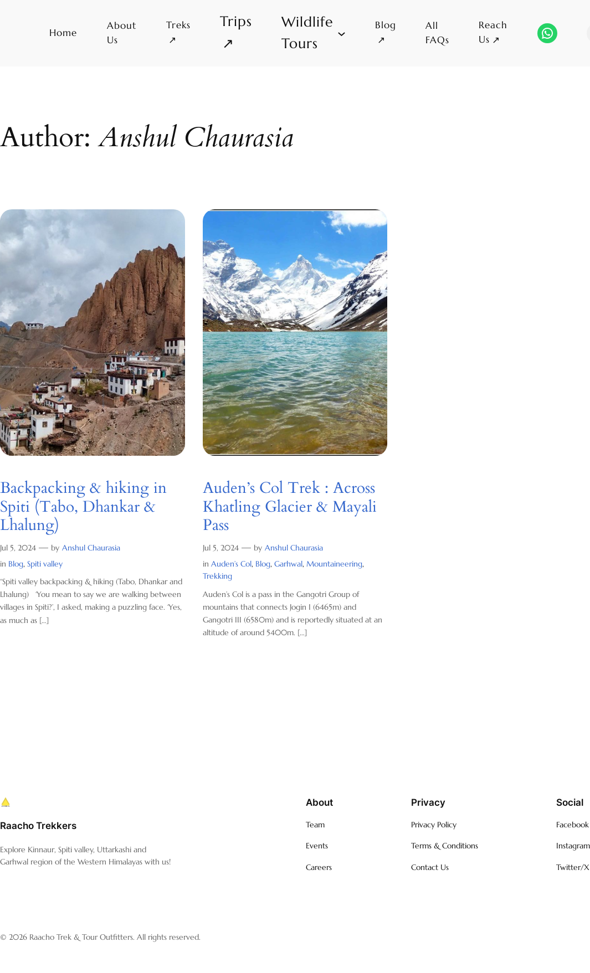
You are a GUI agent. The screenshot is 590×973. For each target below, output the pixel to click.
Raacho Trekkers (38, 825)
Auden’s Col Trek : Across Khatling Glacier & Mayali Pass (290, 507)
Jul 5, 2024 (18, 548)
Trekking (217, 576)
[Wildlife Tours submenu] (313, 33)
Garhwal (288, 564)
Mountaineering (334, 564)
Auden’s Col (231, 564)
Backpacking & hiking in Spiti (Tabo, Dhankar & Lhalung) (83, 507)
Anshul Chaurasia (91, 548)
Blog (15, 564)
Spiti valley (45, 564)
